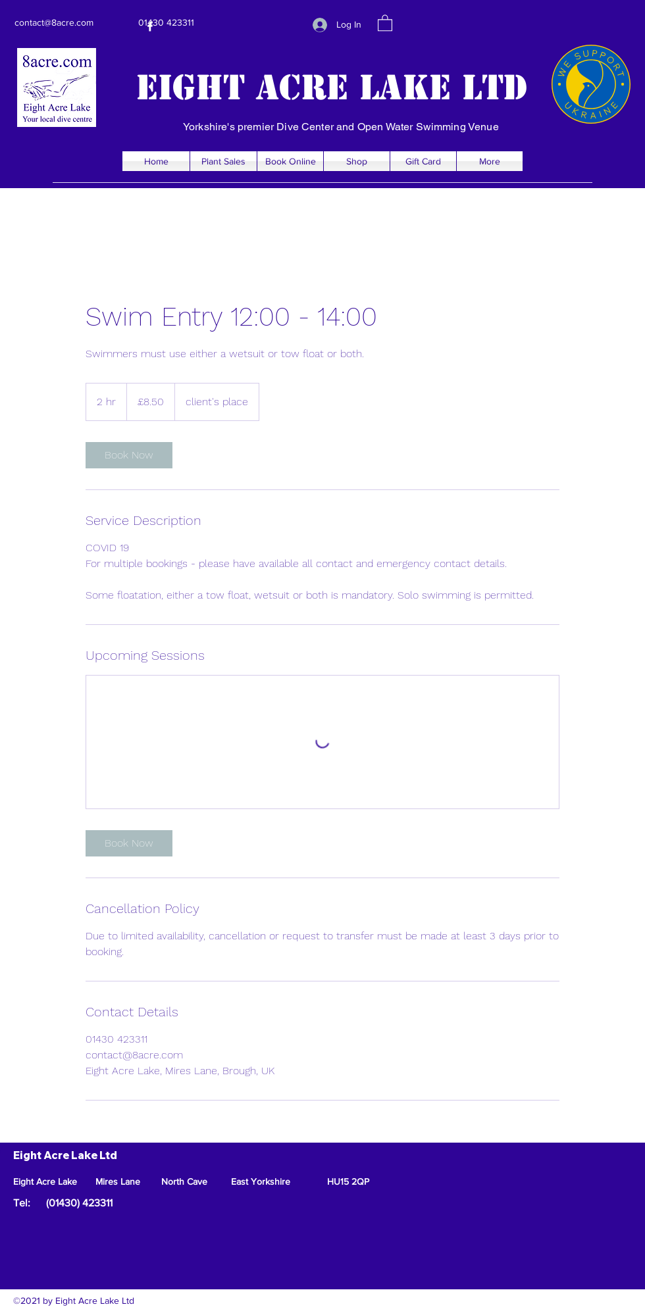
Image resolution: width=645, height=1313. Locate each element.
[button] (385, 22)
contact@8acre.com (53, 22)
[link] (129, 455)
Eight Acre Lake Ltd (331, 87)
